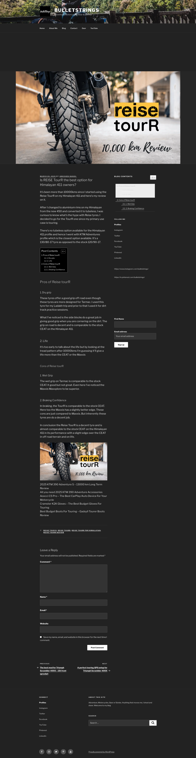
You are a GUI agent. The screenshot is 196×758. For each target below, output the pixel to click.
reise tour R (50, 530)
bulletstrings (76, 10)
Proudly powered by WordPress (101, 752)
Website (44, 623)
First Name (119, 319)
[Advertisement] (98, 52)
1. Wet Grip (51, 267)
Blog (64, 28)
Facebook (118, 241)
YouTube (94, 28)
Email (43, 610)
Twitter (117, 236)
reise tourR (64, 530)
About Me (53, 28)
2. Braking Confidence (56, 270)
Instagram (118, 230)
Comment (45, 562)
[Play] (73, 461)
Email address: (135, 334)
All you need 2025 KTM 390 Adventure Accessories (71, 492)
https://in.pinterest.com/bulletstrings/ (129, 277)
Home (42, 28)
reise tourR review (53, 532)
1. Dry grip (51, 258)
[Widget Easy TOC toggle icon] (153, 177)
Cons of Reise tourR (51, 264)
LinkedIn (117, 258)
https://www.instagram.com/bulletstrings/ (131, 269)
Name (43, 597)
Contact (73, 28)
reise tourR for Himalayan (86, 530)
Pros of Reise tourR (51, 255)
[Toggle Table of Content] (62, 251)
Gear (84, 28)
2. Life (49, 261)
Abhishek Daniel (68, 176)
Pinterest (118, 252)
